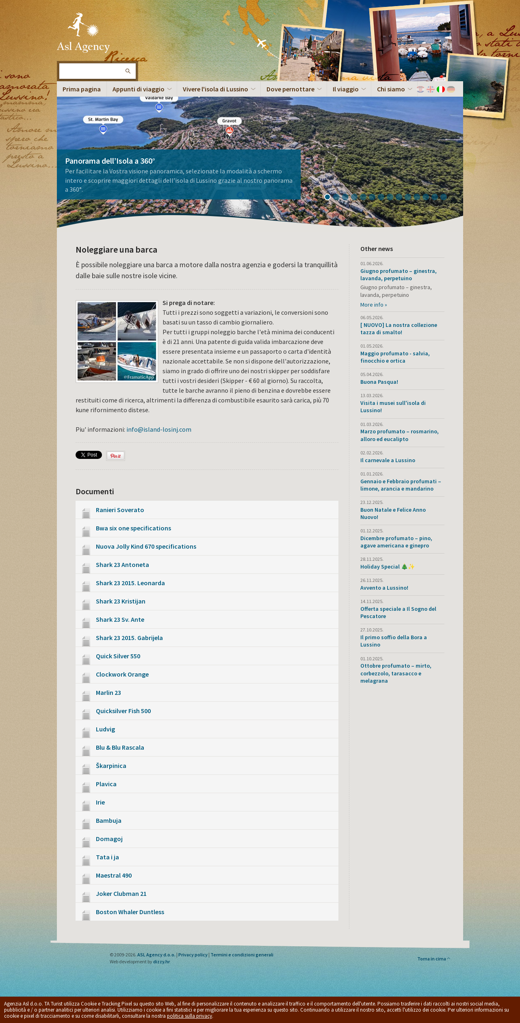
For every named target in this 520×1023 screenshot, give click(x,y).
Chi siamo (391, 89)
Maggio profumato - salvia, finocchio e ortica (395, 357)
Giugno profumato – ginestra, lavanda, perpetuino (398, 274)
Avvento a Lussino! (384, 587)
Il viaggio (346, 89)
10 (410, 197)
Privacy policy (193, 955)
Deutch (451, 89)
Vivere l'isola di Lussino (215, 89)
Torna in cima (434, 959)
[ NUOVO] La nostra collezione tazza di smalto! (398, 328)
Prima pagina (82, 89)
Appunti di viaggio (139, 89)
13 (437, 197)
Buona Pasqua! (379, 381)
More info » (373, 304)
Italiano (441, 89)
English (431, 89)
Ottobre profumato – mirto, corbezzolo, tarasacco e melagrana (395, 673)
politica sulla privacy (189, 1015)
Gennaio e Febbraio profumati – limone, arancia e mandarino (400, 485)
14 (446, 197)
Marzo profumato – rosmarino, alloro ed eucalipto (399, 435)
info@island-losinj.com (158, 429)
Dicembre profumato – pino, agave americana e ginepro (396, 541)
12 (428, 197)
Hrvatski (420, 89)
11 (419, 197)
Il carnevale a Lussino (387, 460)
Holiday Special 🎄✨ (387, 566)
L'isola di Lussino (83, 32)
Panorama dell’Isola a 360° (110, 161)
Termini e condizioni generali (241, 955)
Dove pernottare (290, 89)
